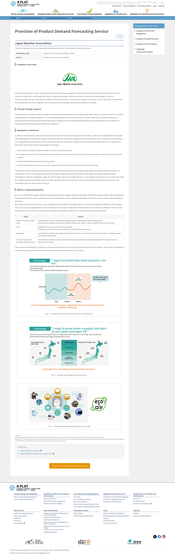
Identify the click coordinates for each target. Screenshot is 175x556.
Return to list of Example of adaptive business (70, 466)
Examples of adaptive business (147, 39)
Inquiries (162, 6)
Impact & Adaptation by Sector (24, 499)
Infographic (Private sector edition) (144, 50)
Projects (106, 518)
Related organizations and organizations (116, 516)
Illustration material (20, 516)
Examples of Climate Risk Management (145, 32)
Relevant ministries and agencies (114, 513)
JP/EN (119, 36)
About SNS (17, 518)
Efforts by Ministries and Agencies (54, 501)
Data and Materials (129, 6)
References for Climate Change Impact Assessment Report (56, 514)
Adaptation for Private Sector (146, 26)
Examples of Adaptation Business (114, 499)
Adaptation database (50, 532)
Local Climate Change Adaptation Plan (86, 504)
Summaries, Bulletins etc (52, 520)
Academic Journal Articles (52, 517)
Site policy (17, 521)
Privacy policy (18, 523)
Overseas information (110, 523)
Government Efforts (50, 499)
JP (154, 3)
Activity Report (78, 513)
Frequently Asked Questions (142, 516)
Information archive (144, 6)
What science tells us (80, 502)
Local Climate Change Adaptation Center (87, 506)
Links (154, 6)
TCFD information (109, 521)
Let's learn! (136, 499)
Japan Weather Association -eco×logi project (36, 453)
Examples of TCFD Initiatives (146, 44)
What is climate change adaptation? (25, 497)
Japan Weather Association (29, 451)
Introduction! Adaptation (141, 503)
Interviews (77, 497)
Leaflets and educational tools (23, 513)
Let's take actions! (139, 501)
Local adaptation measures (82, 499)
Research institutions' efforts (53, 503)
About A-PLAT (116, 6)
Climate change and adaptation (25, 494)
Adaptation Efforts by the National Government (56, 495)
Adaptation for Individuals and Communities (144, 495)
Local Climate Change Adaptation (86, 494)
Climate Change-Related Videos (84, 516)
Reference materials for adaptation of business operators (56, 523)
